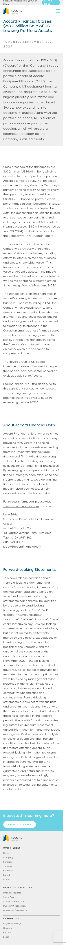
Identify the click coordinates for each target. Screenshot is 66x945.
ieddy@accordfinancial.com (22, 546)
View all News (19, 824)
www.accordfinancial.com (21, 506)
